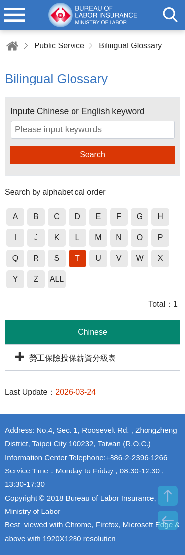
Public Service (59, 46)
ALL (57, 279)
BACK (168, 520)
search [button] (170, 15)
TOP (168, 496)
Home (12, 46)
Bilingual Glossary (130, 46)
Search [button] (92, 154)
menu (15, 15)
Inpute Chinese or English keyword (77, 111)
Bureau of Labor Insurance (92, 15)
